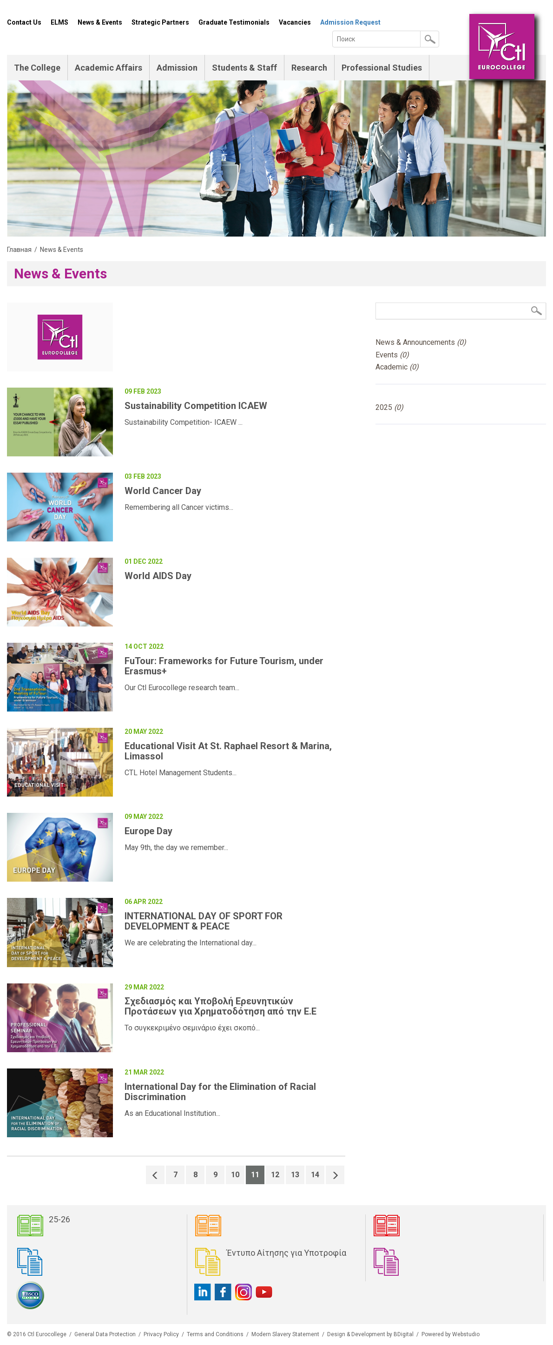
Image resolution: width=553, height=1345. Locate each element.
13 (295, 1174)
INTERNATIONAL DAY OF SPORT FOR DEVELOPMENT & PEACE (204, 921)
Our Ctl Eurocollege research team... (182, 687)
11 (255, 1174)
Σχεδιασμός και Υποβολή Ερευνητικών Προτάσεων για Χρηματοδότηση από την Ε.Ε (220, 1006)
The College (37, 68)
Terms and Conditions (215, 1334)
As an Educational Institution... (172, 1113)
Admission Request (350, 22)
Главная (19, 249)
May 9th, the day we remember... (176, 847)
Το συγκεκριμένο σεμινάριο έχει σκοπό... (192, 1027)
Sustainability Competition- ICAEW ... (184, 422)
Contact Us (24, 22)
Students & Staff (244, 68)
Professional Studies (382, 68)
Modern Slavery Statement (285, 1334)
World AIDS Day (158, 575)
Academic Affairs (108, 68)
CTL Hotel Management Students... (181, 772)
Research (309, 68)
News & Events (100, 22)
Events (392, 354)
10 (235, 1174)
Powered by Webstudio (450, 1334)
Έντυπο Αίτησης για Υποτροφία (286, 1253)
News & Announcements (420, 342)
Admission (177, 68)
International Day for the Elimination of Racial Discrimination (220, 1091)
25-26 (59, 1219)
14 (315, 1174)
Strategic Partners (160, 22)
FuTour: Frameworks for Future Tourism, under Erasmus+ (224, 666)
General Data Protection (105, 1334)
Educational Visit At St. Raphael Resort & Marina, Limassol (228, 751)
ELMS (59, 22)
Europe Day (148, 831)
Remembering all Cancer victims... (179, 507)
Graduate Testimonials (234, 22)
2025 (389, 407)
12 (275, 1174)
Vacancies (295, 22)
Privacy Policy (161, 1334)
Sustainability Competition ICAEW (196, 405)
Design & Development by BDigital (370, 1334)
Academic (397, 367)
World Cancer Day (163, 490)
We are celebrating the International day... (191, 942)
